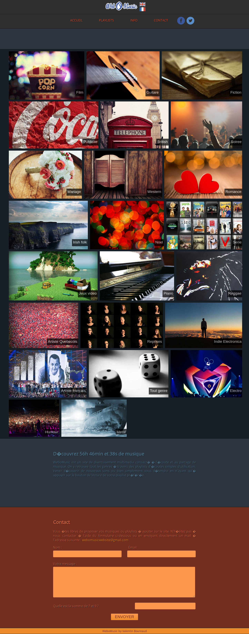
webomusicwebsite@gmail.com (105, 540)
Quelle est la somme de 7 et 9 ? (76, 606)
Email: (132, 547)
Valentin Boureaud (134, 631)
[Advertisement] (92, 38)
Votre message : (65, 564)
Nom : (58, 547)
